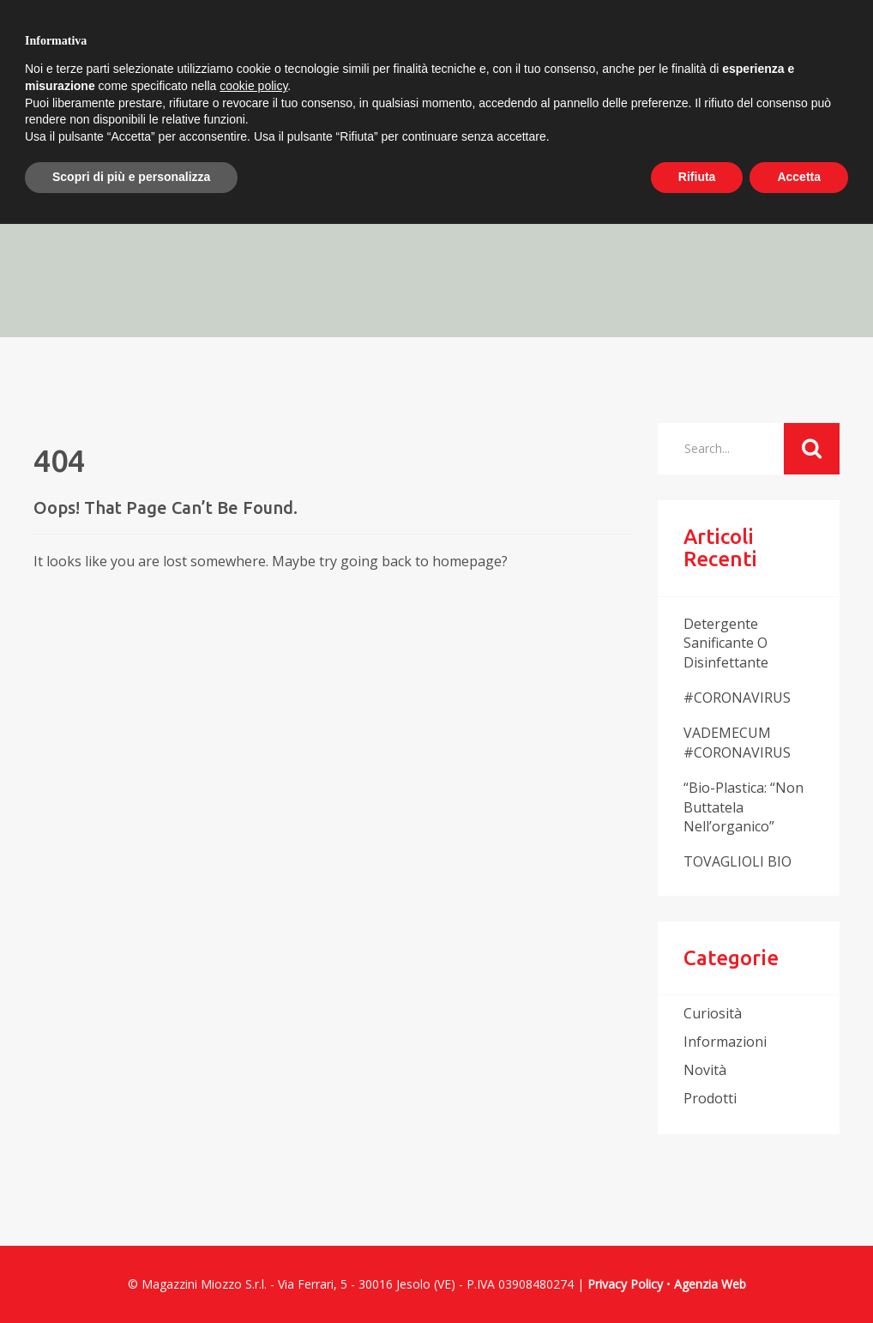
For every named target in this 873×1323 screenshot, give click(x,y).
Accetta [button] (799, 177)
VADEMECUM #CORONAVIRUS (737, 742)
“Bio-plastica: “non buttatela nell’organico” (743, 807)
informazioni (725, 1041)
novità (704, 1069)
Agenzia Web (710, 1284)
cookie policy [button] (253, 86)
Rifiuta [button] (697, 177)
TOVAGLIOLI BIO (737, 861)
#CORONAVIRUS (737, 697)
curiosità (712, 1013)
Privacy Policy (625, 1284)
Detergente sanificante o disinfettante (725, 643)
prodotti (710, 1098)
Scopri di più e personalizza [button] (131, 177)
